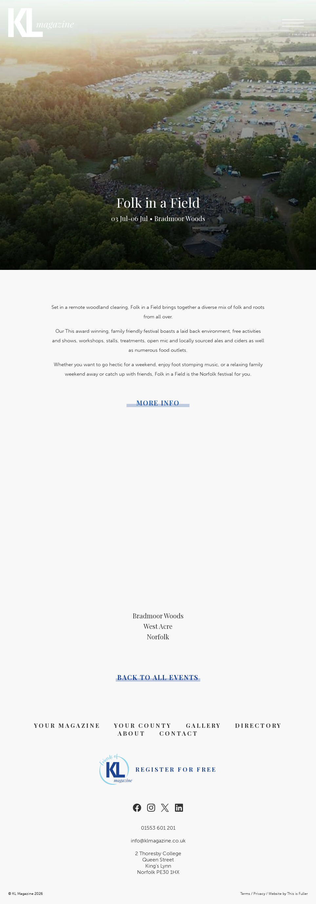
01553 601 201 (158, 828)
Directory (258, 725)
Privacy (259, 894)
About (132, 733)
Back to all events (158, 677)
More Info (158, 402)
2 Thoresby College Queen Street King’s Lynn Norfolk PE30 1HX (158, 862)
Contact (178, 733)
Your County (143, 725)
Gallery (203, 725)
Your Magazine (67, 725)
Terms (245, 894)
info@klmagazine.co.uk (158, 841)
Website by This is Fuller (288, 894)
